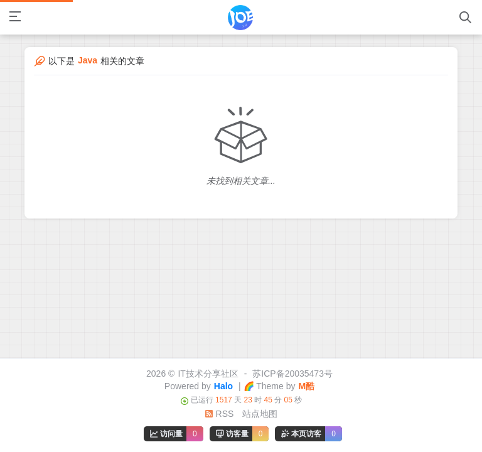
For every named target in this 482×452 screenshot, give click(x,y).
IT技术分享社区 (208, 374)
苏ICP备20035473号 (292, 374)
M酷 (306, 386)
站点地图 (259, 414)
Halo (223, 386)
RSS (219, 414)
